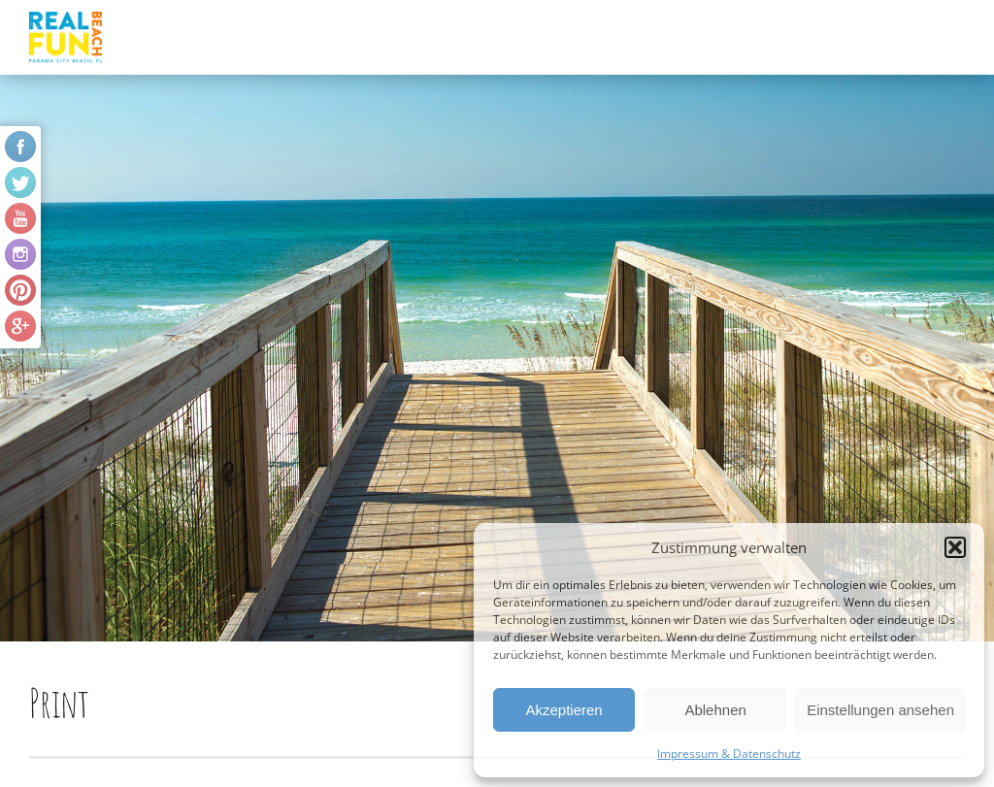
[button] (955, 547)
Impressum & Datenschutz (729, 753)
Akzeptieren (563, 710)
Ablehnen (715, 710)
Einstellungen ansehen (880, 710)
